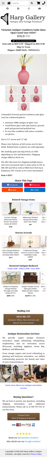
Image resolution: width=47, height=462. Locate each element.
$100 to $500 (24, 268)
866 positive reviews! (28, 437)
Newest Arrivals (23, 232)
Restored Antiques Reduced (23, 265)
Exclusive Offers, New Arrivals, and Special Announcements (23, 319)
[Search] (20, 3)
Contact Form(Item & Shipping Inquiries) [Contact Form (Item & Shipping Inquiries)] (23, 416)
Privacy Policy (36, 454)
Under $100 (12, 268)
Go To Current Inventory (23, 41)
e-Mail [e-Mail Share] (35, 190)
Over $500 (35, 268)
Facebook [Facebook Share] (12, 185)
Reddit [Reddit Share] (12, 190)
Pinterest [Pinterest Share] (35, 185)
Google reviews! (33, 441)
